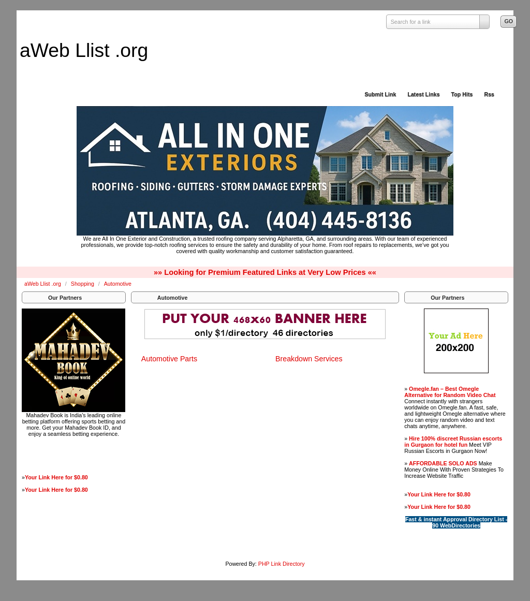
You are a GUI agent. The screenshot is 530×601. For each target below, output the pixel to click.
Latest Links (423, 94)
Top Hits (462, 94)
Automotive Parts (169, 359)
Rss (489, 94)
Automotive (117, 284)
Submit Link (380, 94)
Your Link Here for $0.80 (56, 477)
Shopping (83, 284)
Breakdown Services (309, 359)
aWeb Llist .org (84, 50)
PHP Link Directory (281, 564)
